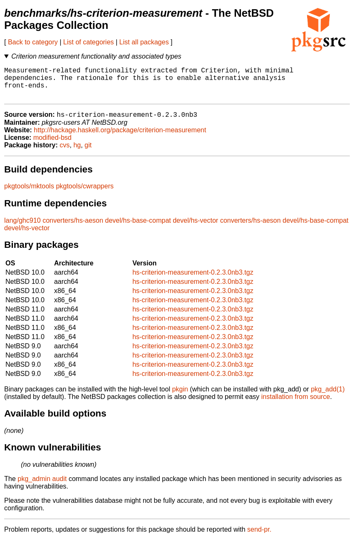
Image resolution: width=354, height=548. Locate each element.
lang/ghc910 (22, 228)
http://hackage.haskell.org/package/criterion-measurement (120, 138)
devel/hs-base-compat (138, 228)
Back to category (33, 42)
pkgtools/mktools (29, 194)
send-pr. (259, 537)
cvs (65, 153)
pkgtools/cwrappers (85, 194)
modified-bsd (52, 145)
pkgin (180, 397)
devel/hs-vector (195, 228)
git (88, 153)
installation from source (295, 404)
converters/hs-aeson (73, 228)
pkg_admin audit (42, 486)
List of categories (88, 42)
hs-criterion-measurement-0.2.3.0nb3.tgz (192, 280)
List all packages (144, 42)
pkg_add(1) (328, 397)
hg (77, 153)
